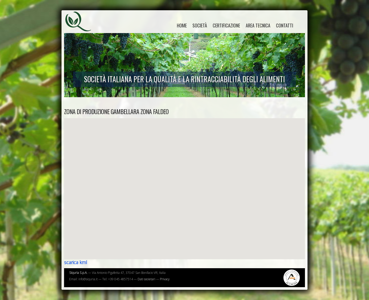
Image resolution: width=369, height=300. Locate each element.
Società (199, 25)
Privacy (165, 279)
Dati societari (146, 279)
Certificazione (226, 25)
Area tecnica (258, 25)
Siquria (80, 27)
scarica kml (75, 262)
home (182, 25)
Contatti (284, 25)
